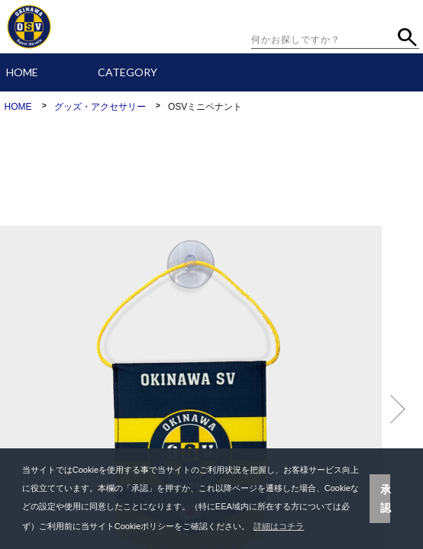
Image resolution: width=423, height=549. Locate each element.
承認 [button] (385, 498)
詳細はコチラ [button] (278, 526)
